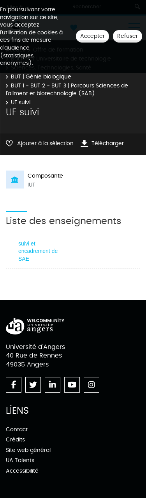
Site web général (28, 450)
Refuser (127, 36)
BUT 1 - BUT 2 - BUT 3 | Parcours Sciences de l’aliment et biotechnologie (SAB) (67, 90)
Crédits (15, 440)
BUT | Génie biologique (41, 77)
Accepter (92, 36)
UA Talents (20, 460)
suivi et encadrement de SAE (38, 251)
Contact (17, 429)
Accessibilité (22, 471)
